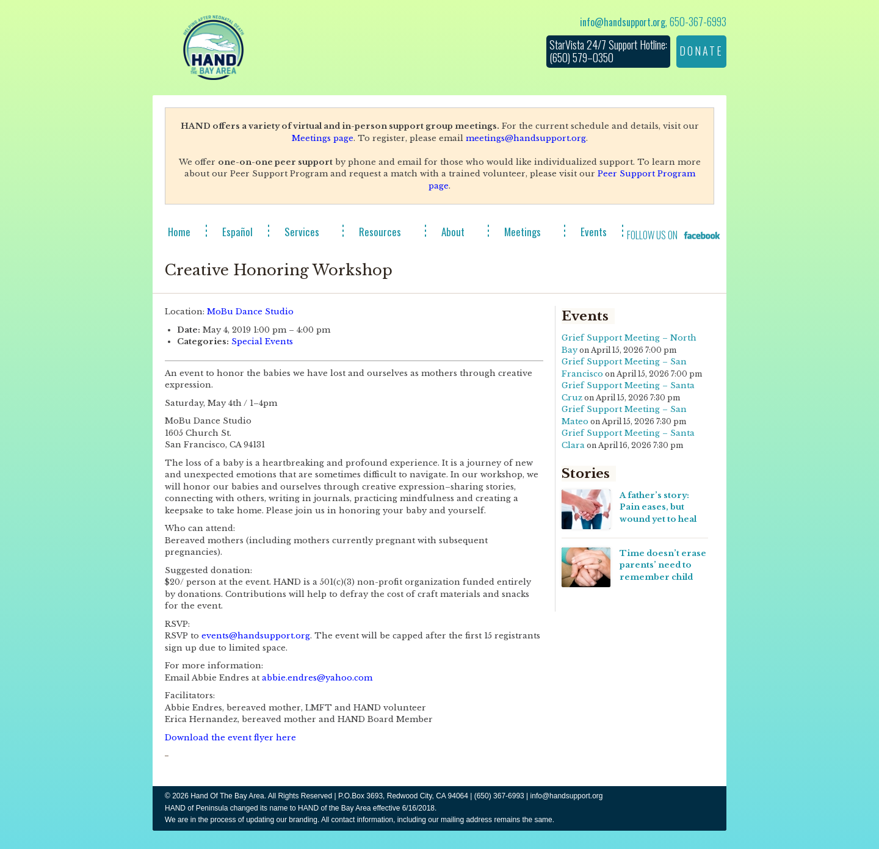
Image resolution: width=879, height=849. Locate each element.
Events (594, 231)
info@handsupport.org (622, 22)
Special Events (262, 341)
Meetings (522, 231)
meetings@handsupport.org (526, 138)
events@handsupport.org (255, 635)
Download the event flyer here (230, 737)
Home (179, 231)
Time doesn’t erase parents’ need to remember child (663, 565)
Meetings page (322, 138)
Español (237, 231)
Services (301, 231)
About (453, 231)
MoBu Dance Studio (250, 311)
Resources (380, 231)
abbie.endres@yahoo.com (317, 678)
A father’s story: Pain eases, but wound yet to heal (658, 507)
